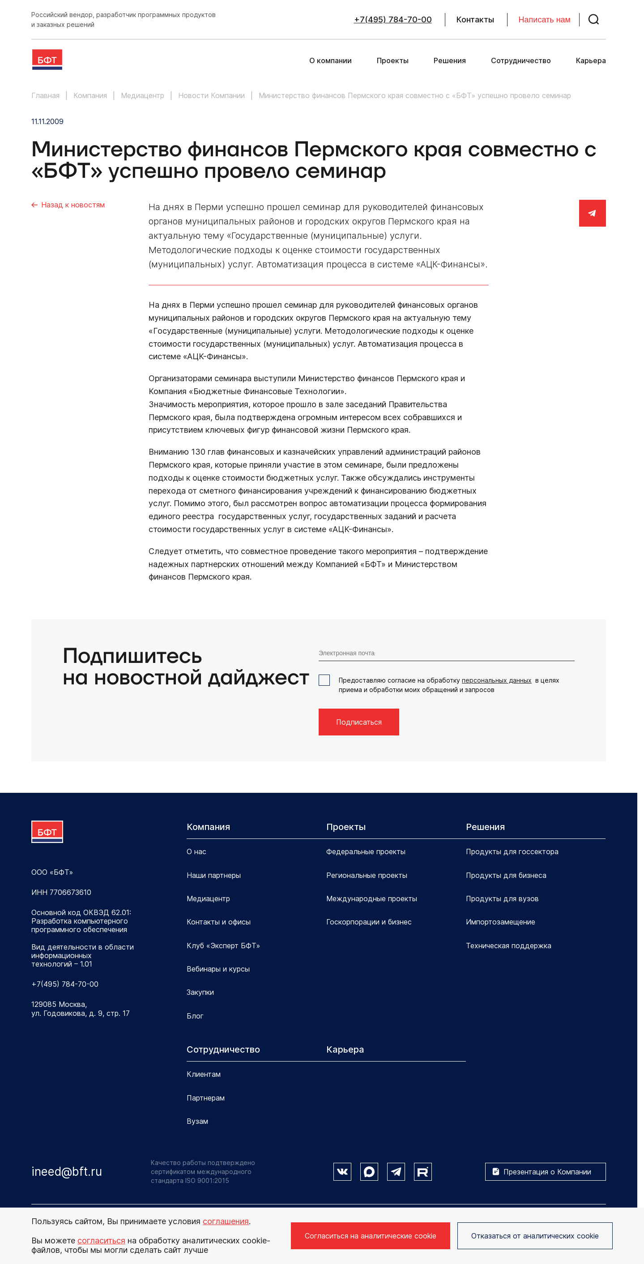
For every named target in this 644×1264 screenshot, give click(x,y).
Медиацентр (208, 898)
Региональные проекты (366, 875)
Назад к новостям (73, 204)
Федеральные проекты (365, 851)
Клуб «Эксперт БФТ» (223, 945)
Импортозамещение (500, 921)
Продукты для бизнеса (506, 875)
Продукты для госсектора (512, 851)
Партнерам (206, 1097)
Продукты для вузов (502, 898)
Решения (450, 60)
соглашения (226, 1221)
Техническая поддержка (508, 945)
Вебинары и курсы (218, 968)
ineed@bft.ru (66, 1171)
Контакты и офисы (219, 921)
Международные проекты (371, 898)
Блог (195, 1015)
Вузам (197, 1121)
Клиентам (204, 1074)
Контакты (475, 20)
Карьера (591, 60)
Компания (208, 826)
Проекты (393, 60)
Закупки (200, 992)
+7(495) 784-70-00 (393, 20)
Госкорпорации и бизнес (369, 921)
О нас (196, 851)
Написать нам (545, 20)
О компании (330, 60)
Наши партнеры (214, 875)
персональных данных (497, 680)
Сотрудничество (521, 60)
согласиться (101, 1240)
